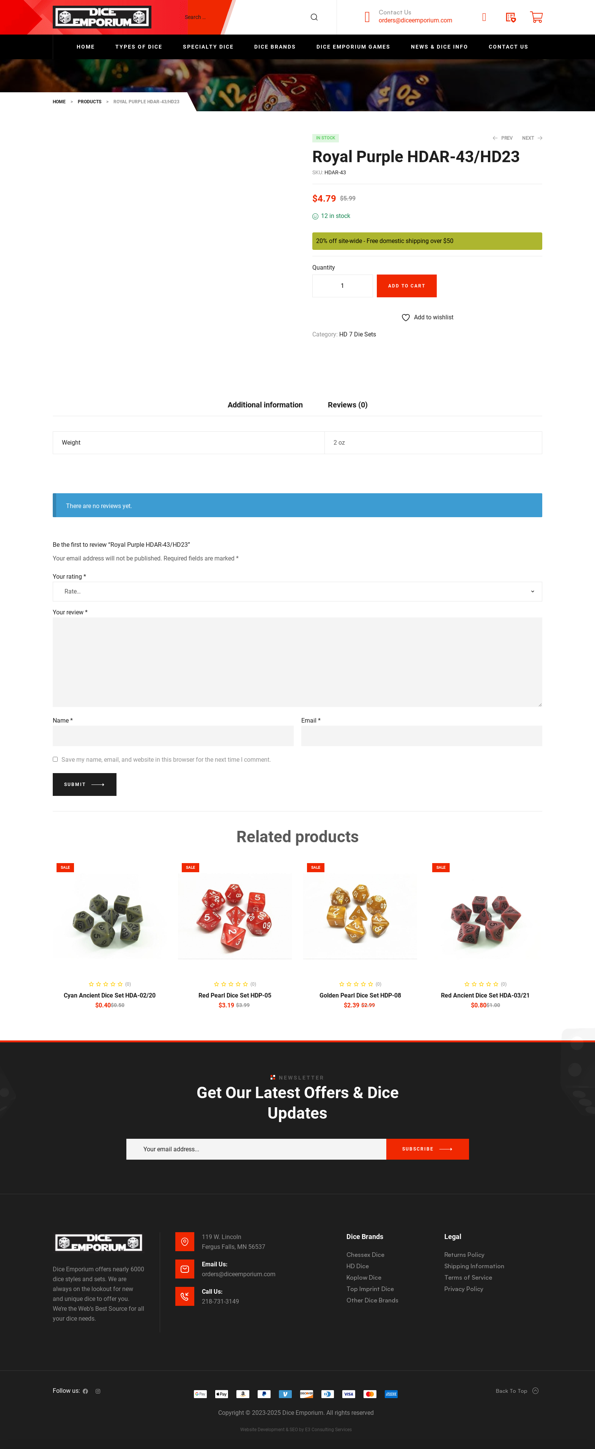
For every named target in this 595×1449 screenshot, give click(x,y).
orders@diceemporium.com (415, 20)
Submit (75, 784)
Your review (70, 612)
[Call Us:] (184, 1296)
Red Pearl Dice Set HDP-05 (234, 995)
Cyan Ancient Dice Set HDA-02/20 (110, 995)
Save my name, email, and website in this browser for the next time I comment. (166, 759)
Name (63, 720)
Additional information (265, 404)
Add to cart (406, 286)
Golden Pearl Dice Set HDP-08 (360, 995)
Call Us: (212, 1291)
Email (311, 720)
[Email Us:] (184, 1269)
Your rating (69, 576)
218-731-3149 (220, 1301)
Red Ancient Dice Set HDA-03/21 (485, 995)
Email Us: (215, 1264)
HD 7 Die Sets (357, 334)
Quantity (323, 267)
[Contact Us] (367, 17)
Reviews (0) (348, 404)
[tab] (265, 404)
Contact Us (395, 12)
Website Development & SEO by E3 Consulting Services (296, 1429)
